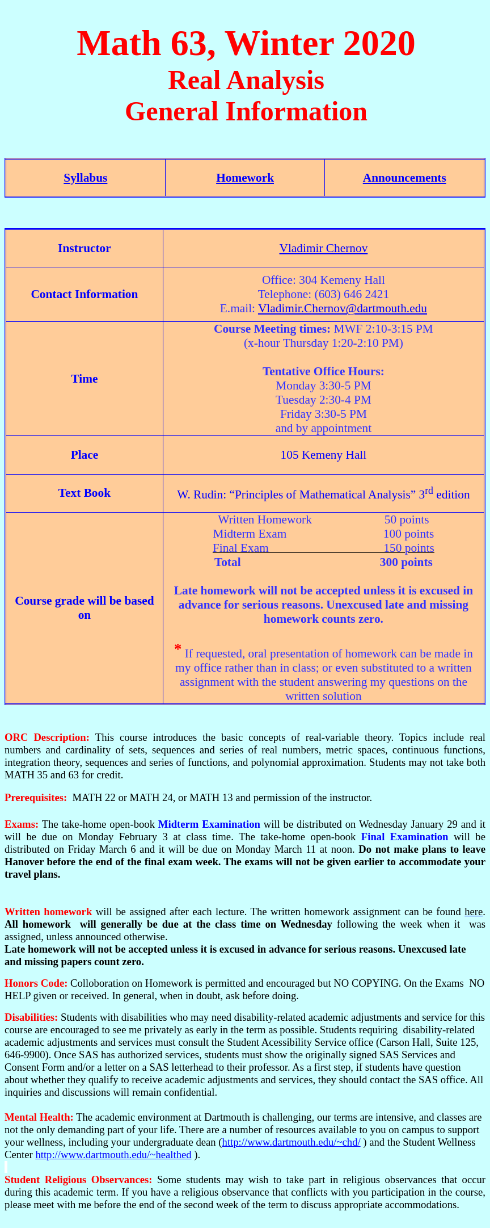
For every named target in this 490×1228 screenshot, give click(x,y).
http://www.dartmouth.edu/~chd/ (291, 1142)
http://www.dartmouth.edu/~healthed (113, 1154)
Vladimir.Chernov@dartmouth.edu (342, 308)
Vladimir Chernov (324, 248)
